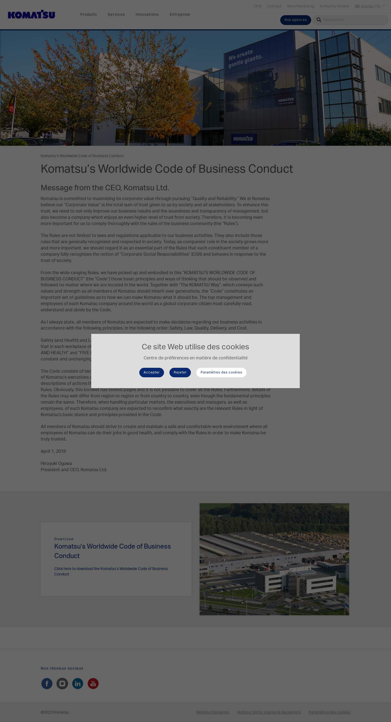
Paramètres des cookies (221, 372)
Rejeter (180, 372)
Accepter (152, 372)
